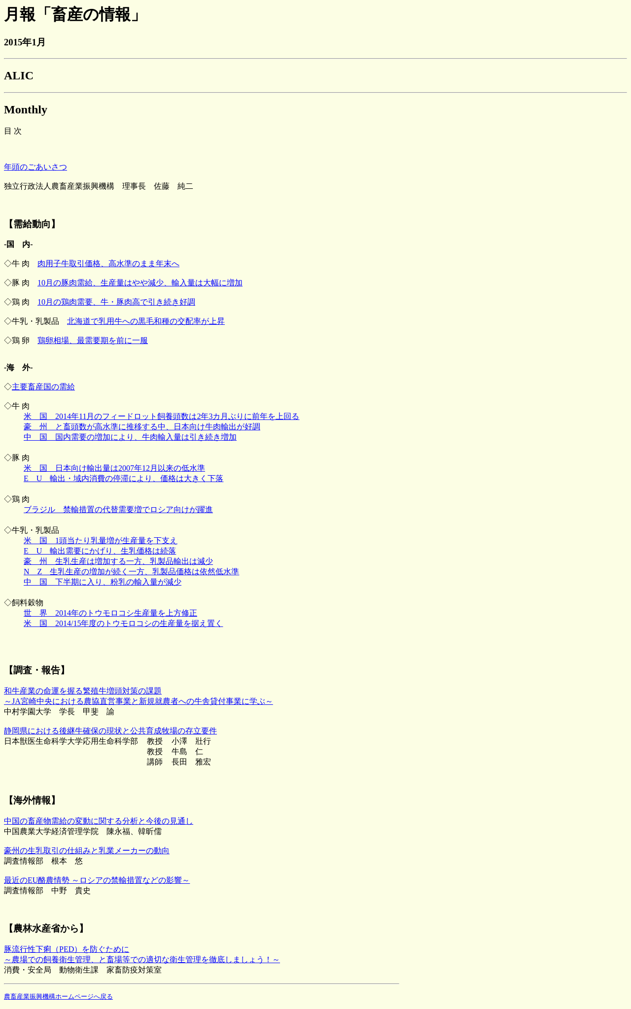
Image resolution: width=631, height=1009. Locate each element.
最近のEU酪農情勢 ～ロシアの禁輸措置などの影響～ (97, 880)
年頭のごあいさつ (35, 167)
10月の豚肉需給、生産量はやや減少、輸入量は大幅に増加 (140, 282)
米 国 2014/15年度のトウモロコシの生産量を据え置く (123, 623)
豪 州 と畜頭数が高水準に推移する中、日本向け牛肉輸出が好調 (142, 426)
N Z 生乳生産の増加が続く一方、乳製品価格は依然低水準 (131, 571)
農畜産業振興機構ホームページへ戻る (58, 996)
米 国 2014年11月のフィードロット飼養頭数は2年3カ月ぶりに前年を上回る (161, 416)
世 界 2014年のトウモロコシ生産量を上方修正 (110, 613)
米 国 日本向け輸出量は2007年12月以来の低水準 (114, 468)
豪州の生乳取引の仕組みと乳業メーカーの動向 (87, 850)
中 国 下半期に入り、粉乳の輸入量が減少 (102, 582)
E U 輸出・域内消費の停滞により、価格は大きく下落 (123, 478)
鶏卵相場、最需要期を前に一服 (92, 340)
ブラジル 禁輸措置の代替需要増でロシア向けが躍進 (118, 509)
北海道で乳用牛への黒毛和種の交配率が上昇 (146, 321)
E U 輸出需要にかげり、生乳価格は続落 (100, 551)
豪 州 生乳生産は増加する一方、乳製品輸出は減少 (118, 561)
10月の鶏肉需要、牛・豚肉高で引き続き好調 (116, 302)
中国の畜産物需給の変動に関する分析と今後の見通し (98, 821)
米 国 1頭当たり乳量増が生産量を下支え (100, 540)
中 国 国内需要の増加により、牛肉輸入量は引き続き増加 (130, 437)
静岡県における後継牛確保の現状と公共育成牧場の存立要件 (110, 731)
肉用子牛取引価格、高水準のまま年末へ (108, 263)
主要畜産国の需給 (43, 387)
